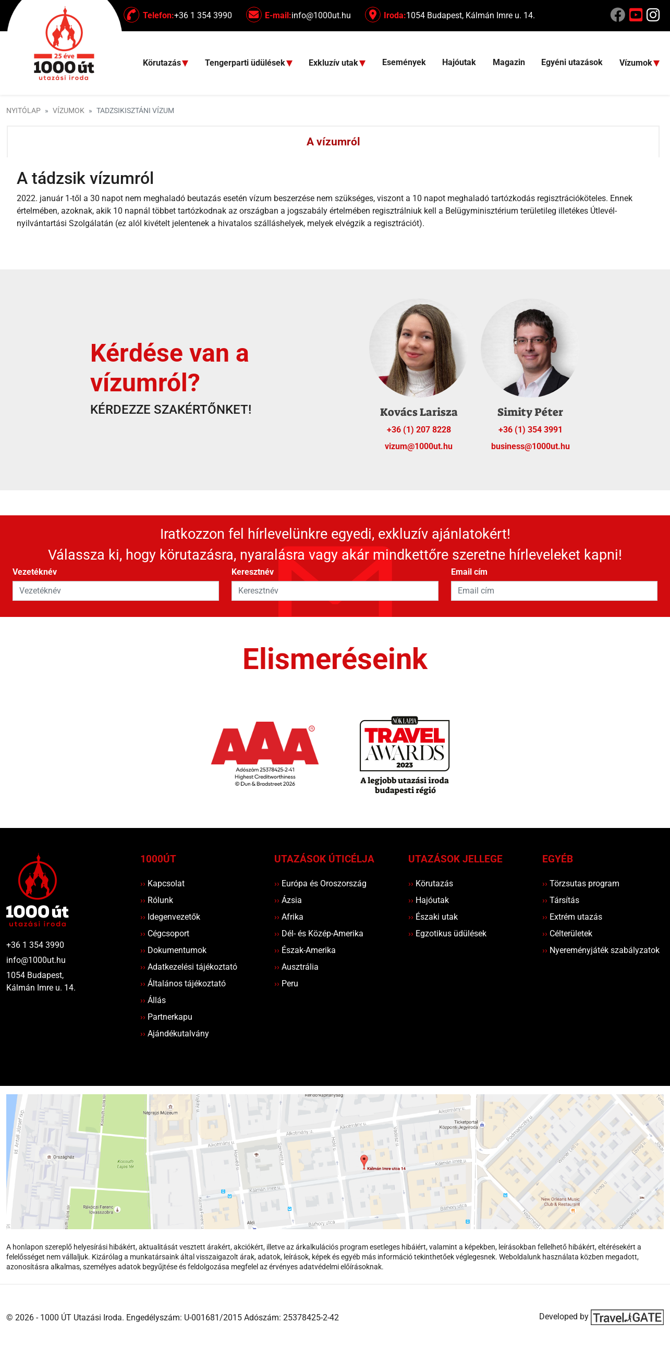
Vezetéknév (35, 572)
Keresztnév (253, 572)
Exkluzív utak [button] (334, 63)
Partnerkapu (166, 1017)
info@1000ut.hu (36, 960)
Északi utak (433, 917)
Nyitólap (23, 110)
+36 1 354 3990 (35, 945)
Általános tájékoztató (183, 983)
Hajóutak (459, 62)
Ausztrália (296, 967)
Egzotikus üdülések (447, 933)
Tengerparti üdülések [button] (246, 63)
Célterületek (567, 933)
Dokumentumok (173, 950)
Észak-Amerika (305, 950)
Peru (286, 983)
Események (404, 62)
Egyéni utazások (572, 62)
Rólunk (156, 900)
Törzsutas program (580, 883)
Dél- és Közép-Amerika (318, 933)
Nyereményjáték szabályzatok (601, 950)
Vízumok (68, 110)
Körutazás (430, 883)
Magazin (509, 62)
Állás (153, 1000)
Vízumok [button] (636, 63)
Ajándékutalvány (174, 1033)
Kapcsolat (162, 883)
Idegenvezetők (170, 917)
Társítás (560, 900)
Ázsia (288, 900)
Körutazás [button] (163, 63)
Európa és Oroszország (320, 883)
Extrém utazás (572, 917)
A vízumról (333, 141)
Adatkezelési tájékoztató (188, 967)
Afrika (288, 917)
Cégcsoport (164, 933)
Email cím (469, 572)
